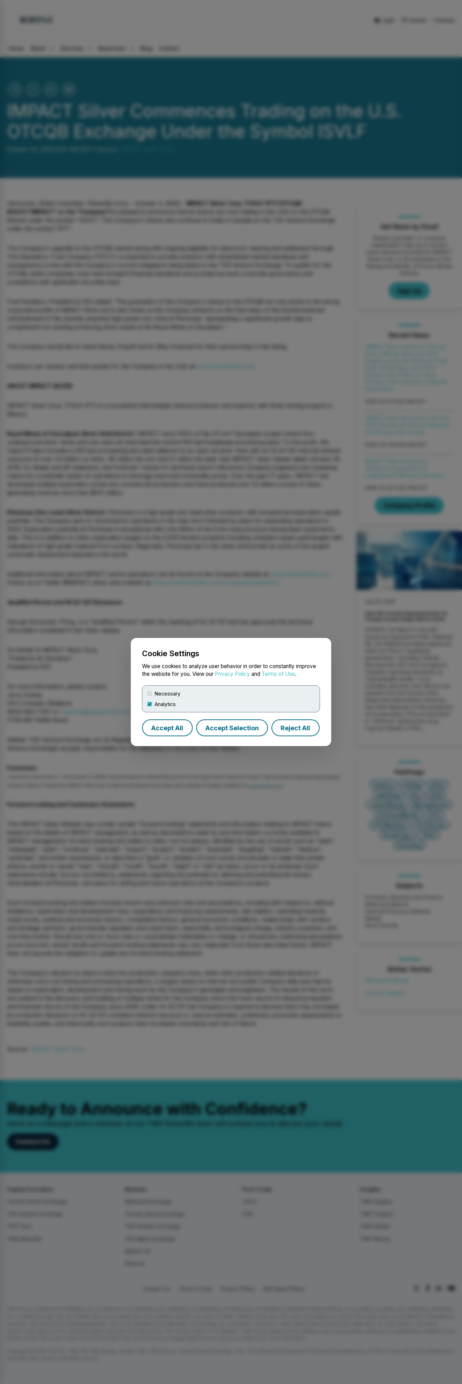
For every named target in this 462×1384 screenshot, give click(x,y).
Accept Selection (232, 728)
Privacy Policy (232, 674)
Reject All (295, 728)
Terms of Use (278, 674)
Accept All (167, 728)
